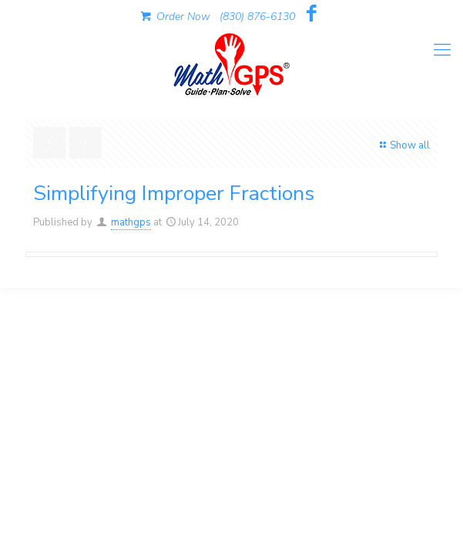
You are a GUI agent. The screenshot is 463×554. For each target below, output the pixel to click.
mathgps (131, 222)
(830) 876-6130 (257, 16)
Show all (403, 145)
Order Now (174, 16)
